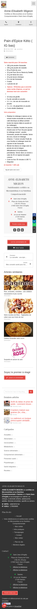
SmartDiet (17, 606)
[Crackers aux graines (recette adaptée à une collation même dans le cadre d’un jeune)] (7, 412)
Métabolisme (8, 447)
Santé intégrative (10, 466)
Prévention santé (10, 458)
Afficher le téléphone (20, 567)
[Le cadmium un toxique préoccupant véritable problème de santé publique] (7, 420)
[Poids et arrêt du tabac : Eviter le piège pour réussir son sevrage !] (7, 404)
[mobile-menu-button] (33, 3)
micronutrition (8, 443)
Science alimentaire (11, 451)
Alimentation (8, 439)
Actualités (7, 435)
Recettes (7, 470)
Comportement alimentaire (13, 455)
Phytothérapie (9, 462)
